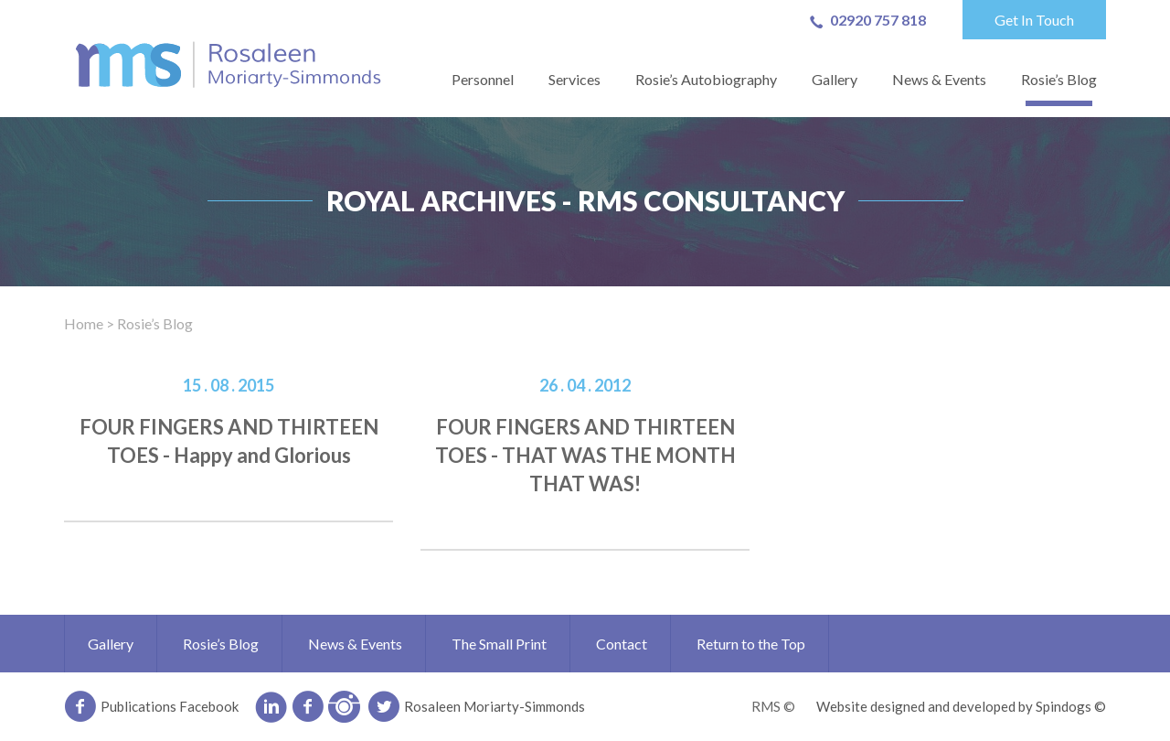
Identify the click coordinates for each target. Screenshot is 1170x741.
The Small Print (499, 643)
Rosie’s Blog (1059, 79)
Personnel (483, 79)
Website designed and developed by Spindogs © (961, 706)
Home (83, 323)
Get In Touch (1034, 19)
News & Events (939, 79)
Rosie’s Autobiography (706, 79)
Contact (621, 643)
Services (574, 79)
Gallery (834, 79)
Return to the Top (751, 643)
